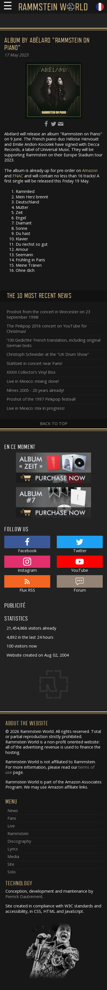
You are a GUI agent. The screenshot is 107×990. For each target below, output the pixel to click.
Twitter (80, 544)
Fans (11, 818)
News (12, 810)
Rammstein (18, 833)
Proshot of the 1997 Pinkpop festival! (41, 399)
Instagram (27, 564)
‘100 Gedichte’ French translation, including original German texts (53, 342)
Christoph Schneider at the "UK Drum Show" (48, 354)
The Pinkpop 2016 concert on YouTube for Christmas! (47, 328)
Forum (80, 584)
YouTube (80, 564)
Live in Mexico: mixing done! (33, 381)
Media (13, 856)
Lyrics (12, 849)
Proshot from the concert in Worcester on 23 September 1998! (48, 314)
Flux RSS (27, 584)
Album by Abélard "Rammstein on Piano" (47, 44)
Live (11, 826)
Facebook (27, 544)
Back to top (53, 423)
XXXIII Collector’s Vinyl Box (31, 372)
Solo (11, 872)
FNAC (18, 175)
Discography (19, 841)
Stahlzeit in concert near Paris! (34, 363)
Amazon (90, 170)
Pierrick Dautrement (24, 896)
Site (10, 864)
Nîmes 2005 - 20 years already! (35, 390)
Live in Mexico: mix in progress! (35, 408)
